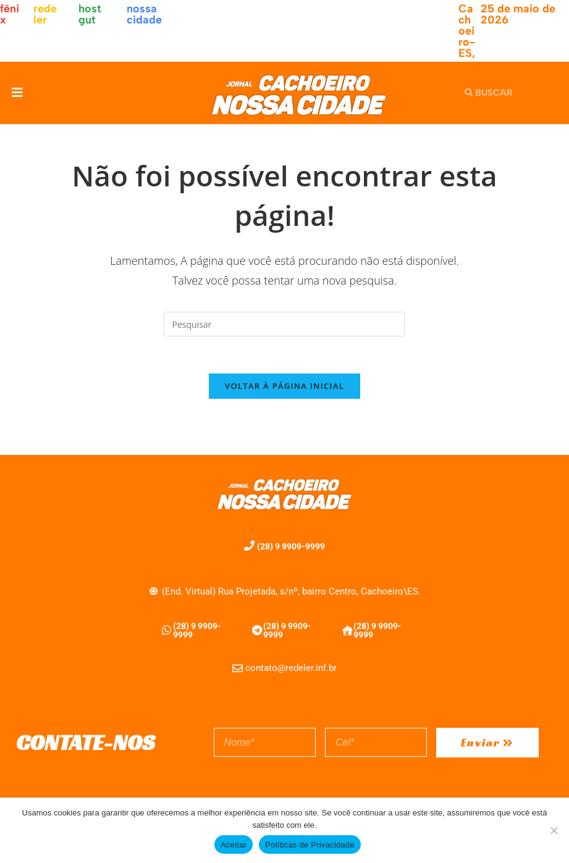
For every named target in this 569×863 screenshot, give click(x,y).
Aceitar (234, 844)
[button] (17, 93)
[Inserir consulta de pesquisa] (284, 324)
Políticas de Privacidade (310, 844)
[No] (553, 830)
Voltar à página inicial (284, 386)
